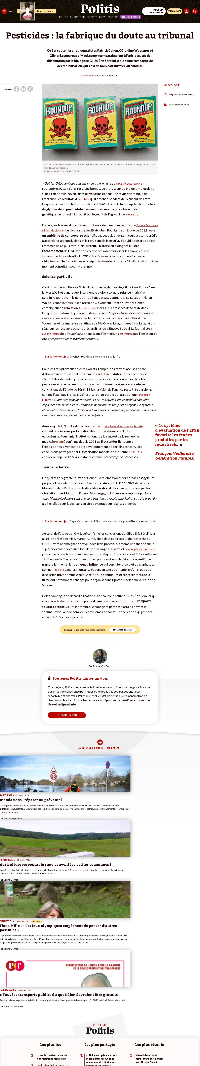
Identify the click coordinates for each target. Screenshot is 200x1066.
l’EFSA (105, 375)
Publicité (105, 1056)
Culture (113, 17)
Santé (14, 1017)
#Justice (185, 104)
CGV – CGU (63, 1056)
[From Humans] (167, 1049)
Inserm (61, 442)
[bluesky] (172, 1042)
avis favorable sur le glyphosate (127, 427)
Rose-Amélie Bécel (88, 75)
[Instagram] (191, 1042)
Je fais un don (30, 1011)
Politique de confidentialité (85, 1056)
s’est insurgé (129, 333)
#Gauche (51, 1014)
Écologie (79, 17)
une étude (85, 199)
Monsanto (133, 214)
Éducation (16, 1014)
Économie (16, 1011)
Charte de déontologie (43, 1056)
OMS (132, 452)
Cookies (117, 1056)
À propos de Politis (32, 1026)
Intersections (130, 17)
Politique (65, 17)
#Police (50, 1011)
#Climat (50, 1008)
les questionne (89, 308)
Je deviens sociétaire (33, 1014)
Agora (4, 1008)
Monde (4, 1026)
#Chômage (52, 1020)
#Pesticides (174, 104)
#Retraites (51, 1017)
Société (92, 17)
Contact (5, 1056)
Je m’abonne (29, 1017)
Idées (102, 17)
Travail (15, 1008)
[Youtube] (181, 1042)
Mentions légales (20, 1056)
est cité (77, 576)
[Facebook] (164, 1042)
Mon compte (30, 1029)
